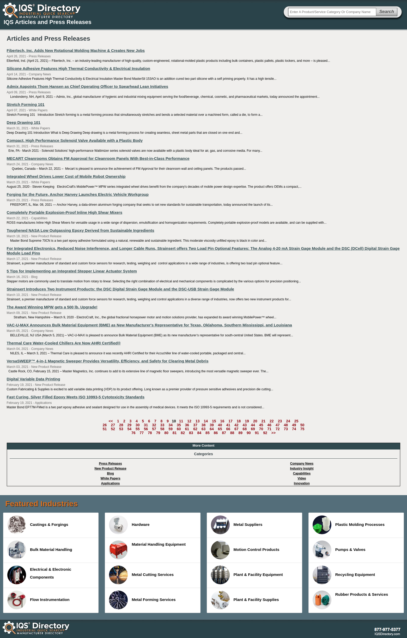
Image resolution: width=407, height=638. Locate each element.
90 (249, 433)
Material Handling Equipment (147, 549)
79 (158, 433)
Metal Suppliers (237, 524)
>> (273, 433)
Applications (110, 483)
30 (138, 425)
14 (206, 421)
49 (294, 425)
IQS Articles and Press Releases (48, 22)
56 (146, 429)
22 (272, 421)
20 (255, 421)
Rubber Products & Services (350, 600)
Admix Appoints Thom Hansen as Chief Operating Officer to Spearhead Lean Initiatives (87, 86)
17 (230, 421)
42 (236, 425)
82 (183, 433)
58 (162, 429)
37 (195, 425)
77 (141, 433)
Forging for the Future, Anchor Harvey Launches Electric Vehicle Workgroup (78, 194)
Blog (110, 473)
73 (286, 429)
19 (247, 421)
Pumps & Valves (339, 549)
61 (187, 429)
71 (269, 429)
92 (265, 433)
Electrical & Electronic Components (39, 575)
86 (216, 433)
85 (207, 433)
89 (240, 433)
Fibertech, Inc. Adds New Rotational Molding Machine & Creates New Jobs (76, 50)
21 (263, 421)
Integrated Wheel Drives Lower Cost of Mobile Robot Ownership (66, 176)
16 (222, 421)
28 (121, 425)
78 (150, 433)
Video (301, 478)
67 (236, 429)
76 (133, 433)
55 (138, 429)
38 (204, 425)
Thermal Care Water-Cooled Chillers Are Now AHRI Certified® (64, 343)
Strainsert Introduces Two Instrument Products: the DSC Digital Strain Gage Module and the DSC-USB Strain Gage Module (120, 289)
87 (224, 433)
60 (179, 429)
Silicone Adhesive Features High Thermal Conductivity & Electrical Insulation (78, 68)
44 (253, 425)
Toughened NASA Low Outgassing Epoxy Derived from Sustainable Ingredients (80, 230)
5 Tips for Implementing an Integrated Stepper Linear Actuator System (72, 271)
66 (228, 429)
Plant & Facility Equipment (247, 575)
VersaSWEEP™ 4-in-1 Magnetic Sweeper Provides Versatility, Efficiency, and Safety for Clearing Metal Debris (108, 361)
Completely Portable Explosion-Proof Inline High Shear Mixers (64, 212)
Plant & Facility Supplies (245, 600)
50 (302, 425)
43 (245, 425)
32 (154, 425)
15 (214, 421)
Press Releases (110, 463)
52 (113, 429)
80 (166, 433)
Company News (301, 463)
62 (195, 429)
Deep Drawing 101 (23, 122)
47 (278, 425)
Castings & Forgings (37, 524)
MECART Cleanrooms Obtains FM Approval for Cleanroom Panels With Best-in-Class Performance (98, 158)
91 (257, 433)
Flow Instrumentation (38, 600)
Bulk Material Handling (39, 549)
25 (296, 421)
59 (170, 429)
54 (129, 429)
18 (239, 421)
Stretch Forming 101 (26, 104)
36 (187, 425)
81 (175, 433)
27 (113, 425)
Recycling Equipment (344, 575)
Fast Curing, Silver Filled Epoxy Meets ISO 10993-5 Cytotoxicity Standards (76, 397)
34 (170, 425)
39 (212, 425)
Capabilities (302, 473)
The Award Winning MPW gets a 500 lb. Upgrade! (52, 307)
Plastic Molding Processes (349, 524)
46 (269, 425)
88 (232, 433)
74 (294, 429)
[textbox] (332, 12)
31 (146, 425)
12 (189, 421)
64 (212, 429)
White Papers (110, 478)
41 (228, 425)
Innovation (302, 483)
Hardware (129, 524)
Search (386, 11)
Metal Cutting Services (141, 575)
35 (179, 425)
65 (220, 429)
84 (199, 433)
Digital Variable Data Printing (33, 379)
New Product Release (110, 468)
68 (245, 429)
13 (198, 421)
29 (129, 425)
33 (162, 425)
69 (253, 429)
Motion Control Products (245, 549)
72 (278, 429)
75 (302, 429)
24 (288, 421)
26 (105, 425)
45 (261, 425)
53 (121, 429)
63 (204, 429)
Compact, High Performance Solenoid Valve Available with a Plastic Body (75, 140)
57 (154, 429)
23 (280, 421)
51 (105, 429)
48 (286, 425)
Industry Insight (301, 468)
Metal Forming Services (142, 600)
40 (220, 425)
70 (261, 429)
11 (181, 421)
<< (111, 421)
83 (191, 433)
